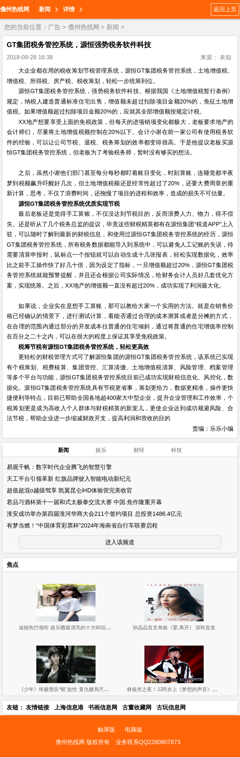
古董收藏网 (137, 707)
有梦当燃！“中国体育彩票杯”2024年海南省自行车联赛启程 (82, 525)
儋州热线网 (14, 9)
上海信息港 (68, 707)
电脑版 (133, 729)
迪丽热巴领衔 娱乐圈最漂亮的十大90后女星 (67, 628)
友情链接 (37, 707)
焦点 (12, 564)
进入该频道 (119, 542)
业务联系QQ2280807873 (148, 742)
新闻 (45, 9)
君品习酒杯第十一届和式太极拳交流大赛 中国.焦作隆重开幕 (84, 502)
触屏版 (106, 729)
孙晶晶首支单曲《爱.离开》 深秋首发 (174, 628)
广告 (54, 26)
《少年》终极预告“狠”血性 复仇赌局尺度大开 (69, 689)
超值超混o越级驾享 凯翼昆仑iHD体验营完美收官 (69, 490)
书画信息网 (102, 707)
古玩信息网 (171, 707)
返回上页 (225, 9)
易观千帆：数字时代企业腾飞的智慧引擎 (59, 467)
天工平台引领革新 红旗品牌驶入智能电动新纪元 (69, 478)
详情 (69, 9)
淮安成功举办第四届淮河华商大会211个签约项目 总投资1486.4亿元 (94, 513)
